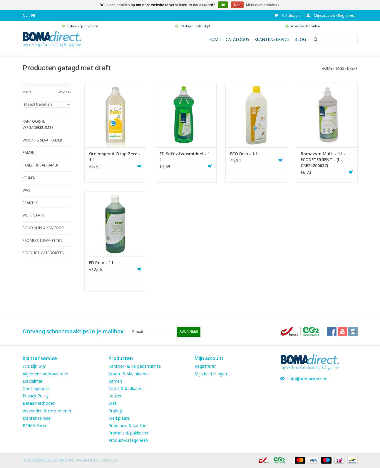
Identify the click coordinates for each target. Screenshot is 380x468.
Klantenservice (271, 39)
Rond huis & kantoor (128, 425)
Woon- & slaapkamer (128, 373)
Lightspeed (107, 460)
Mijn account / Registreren (332, 15)
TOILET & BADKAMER (40, 165)
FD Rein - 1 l (101, 262)
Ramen (115, 381)
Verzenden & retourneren (47, 410)
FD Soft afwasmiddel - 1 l (185, 156)
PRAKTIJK (30, 202)
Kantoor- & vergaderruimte (134, 366)
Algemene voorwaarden (45, 373)
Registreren (206, 366)
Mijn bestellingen (211, 373)
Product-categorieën (128, 440)
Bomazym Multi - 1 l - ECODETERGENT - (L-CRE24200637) (323, 159)
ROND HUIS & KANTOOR (43, 227)
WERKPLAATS (33, 215)
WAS (26, 190)
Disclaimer (33, 381)
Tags (339, 68)
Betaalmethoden (39, 403)
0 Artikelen (288, 15)
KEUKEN (29, 177)
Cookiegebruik (36, 388)
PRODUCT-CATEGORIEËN (43, 252)
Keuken (115, 395)
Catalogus (237, 39)
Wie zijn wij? (34, 366)
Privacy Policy (35, 395)
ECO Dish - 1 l (243, 153)
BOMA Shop (34, 425)
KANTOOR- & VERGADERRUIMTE (38, 124)
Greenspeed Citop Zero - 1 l (114, 156)
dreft (352, 68)
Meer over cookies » (263, 5)
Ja (223, 5)
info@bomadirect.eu (308, 378)
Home (214, 39)
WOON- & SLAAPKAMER (42, 140)
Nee (237, 5)
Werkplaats (119, 418)
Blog (300, 39)
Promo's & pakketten (129, 432)
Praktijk (115, 410)
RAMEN (29, 152)
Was (112, 403)
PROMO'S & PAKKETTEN (42, 240)
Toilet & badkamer (126, 388)
